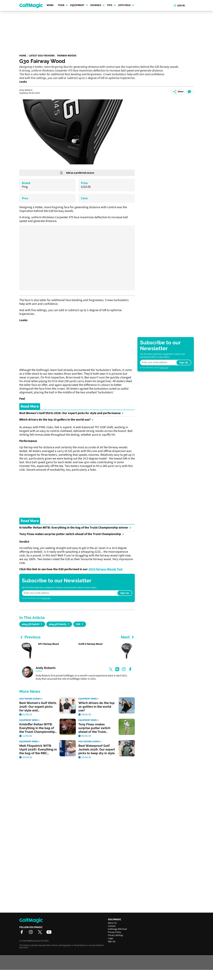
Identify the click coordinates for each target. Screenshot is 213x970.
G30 (78, 624)
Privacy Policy (46, 598)
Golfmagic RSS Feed (117, 929)
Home (22, 55)
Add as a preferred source (77, 173)
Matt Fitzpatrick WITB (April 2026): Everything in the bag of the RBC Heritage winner (38, 749)
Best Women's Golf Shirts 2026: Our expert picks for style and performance (71, 413)
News (50, 5)
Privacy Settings (115, 935)
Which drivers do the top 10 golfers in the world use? (56, 419)
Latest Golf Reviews (42, 55)
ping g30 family (57, 624)
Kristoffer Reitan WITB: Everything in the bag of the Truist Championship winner (75, 527)
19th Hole (126, 5)
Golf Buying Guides (31, 698)
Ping (25, 187)
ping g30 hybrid (30, 624)
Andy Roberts (45, 667)
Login (110, 938)
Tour (63, 5)
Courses (97, 5)
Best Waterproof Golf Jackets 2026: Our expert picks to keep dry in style (96, 749)
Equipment (79, 5)
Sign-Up (111, 941)
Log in (179, 5)
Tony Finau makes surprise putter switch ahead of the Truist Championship (71, 534)
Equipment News (88, 698)
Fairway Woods (66, 55)
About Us (112, 923)
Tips (111, 5)
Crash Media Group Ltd (32, 940)
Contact (112, 926)
